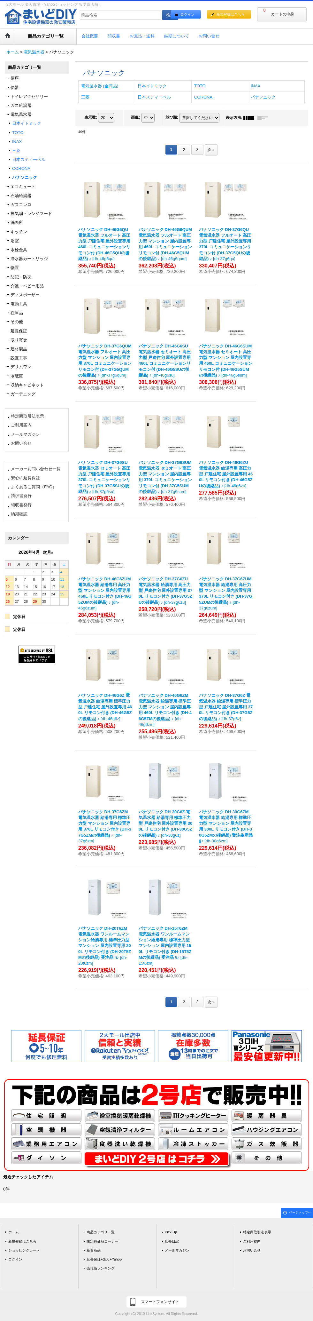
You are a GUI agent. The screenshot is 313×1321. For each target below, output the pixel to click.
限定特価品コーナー (102, 1241)
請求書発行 (21, 495)
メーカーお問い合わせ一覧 (36, 468)
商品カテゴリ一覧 (101, 1232)
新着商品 (94, 1250)
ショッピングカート (24, 1250)
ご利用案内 (21, 425)
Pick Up (171, 1232)
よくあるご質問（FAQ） (34, 486)
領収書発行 (21, 505)
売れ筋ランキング (101, 1268)
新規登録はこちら (231, 14)
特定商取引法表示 (27, 416)
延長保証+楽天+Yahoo (104, 1259)
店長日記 (172, 1241)
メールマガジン (25, 434)
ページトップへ (300, 1212)
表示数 (90, 117)
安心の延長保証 (25, 477)
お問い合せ (21, 443)
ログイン (187, 14)
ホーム (13, 1232)
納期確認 (19, 514)
